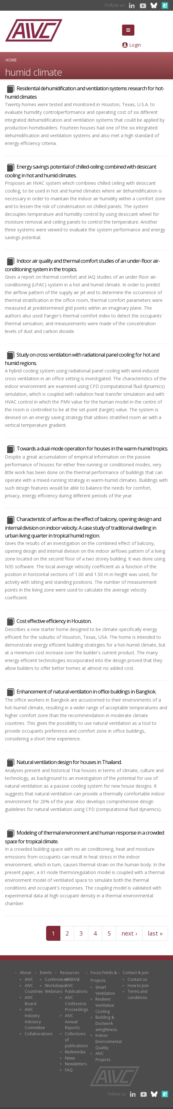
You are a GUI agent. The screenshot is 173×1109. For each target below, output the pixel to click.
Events (46, 972)
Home (11, 59)
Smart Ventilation (105, 990)
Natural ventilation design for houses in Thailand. (69, 762)
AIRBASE (72, 979)
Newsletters (76, 1064)
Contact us (137, 979)
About (25, 972)
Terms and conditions (137, 994)
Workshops (55, 985)
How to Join (138, 985)
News (70, 1058)
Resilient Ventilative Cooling (104, 1005)
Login (135, 45)
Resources (69, 972)
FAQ (69, 1070)
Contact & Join (136, 972)
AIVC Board (30, 1000)
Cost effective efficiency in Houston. (54, 621)
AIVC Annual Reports (72, 1021)
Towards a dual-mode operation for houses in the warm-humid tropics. (92, 448)
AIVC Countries (34, 988)
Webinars (53, 991)
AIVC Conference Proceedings (76, 1003)
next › (129, 933)
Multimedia (75, 1052)
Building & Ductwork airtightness (106, 1023)
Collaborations (38, 1034)
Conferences (56, 979)
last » (155, 933)
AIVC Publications (76, 988)
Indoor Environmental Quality (108, 1041)
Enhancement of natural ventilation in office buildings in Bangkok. (86, 691)
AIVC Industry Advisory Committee (35, 1018)
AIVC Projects (102, 1056)
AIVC (29, 979)
